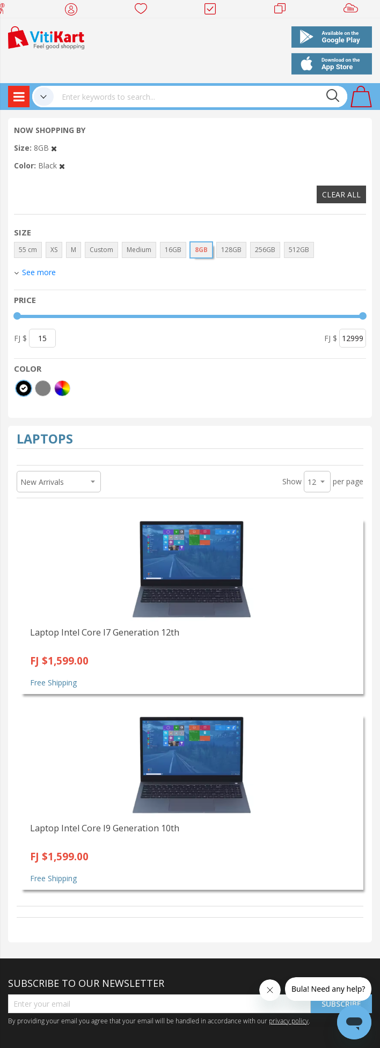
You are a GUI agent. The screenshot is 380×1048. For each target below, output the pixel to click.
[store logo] (46, 37)
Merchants (283, 11)
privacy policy (289, 1020)
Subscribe (341, 1004)
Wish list (144, 11)
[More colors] (62, 388)
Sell (353, 11)
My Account (74, 11)
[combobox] (200, 96)
